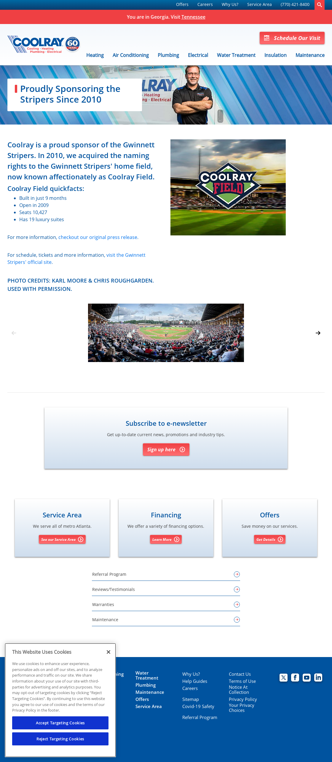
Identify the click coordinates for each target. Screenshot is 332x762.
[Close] (108, 652)
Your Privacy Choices (241, 708)
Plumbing (168, 55)
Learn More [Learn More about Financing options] (165, 539)
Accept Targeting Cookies (60, 723)
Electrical (198, 55)
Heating (95, 55)
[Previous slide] (14, 333)
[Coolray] (44, 45)
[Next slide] (318, 333)
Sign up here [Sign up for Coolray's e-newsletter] (166, 449)
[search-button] (320, 5)
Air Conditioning (131, 55)
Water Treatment (236, 55)
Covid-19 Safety (198, 706)
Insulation (275, 55)
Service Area (259, 4)
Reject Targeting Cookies (60, 739)
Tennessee (193, 17)
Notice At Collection (239, 690)
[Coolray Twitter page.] (284, 678)
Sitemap (190, 699)
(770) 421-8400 (295, 4)
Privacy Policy (243, 699)
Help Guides (194, 681)
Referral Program (199, 717)
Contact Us (240, 674)
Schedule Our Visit (292, 38)
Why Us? (230, 4)
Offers (182, 4)
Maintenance (310, 55)
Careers (205, 4)
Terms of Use (242, 681)
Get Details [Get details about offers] (269, 539)
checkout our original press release (97, 237)
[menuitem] (182, 5)
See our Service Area (62, 539)
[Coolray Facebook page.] (295, 678)
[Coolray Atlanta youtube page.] (307, 678)
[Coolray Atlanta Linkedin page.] (318, 678)
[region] (60, 700)
